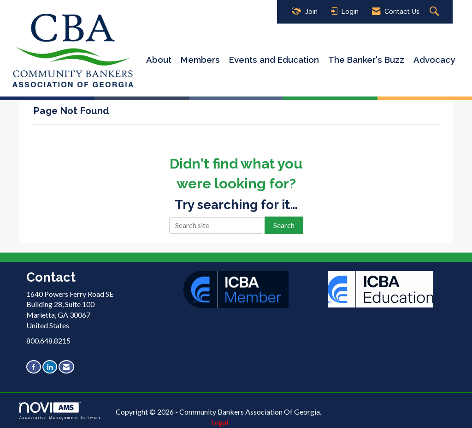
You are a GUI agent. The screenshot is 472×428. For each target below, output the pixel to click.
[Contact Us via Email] (66, 367)
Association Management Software (60, 410)
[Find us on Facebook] (33, 367)
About (158, 59)
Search (284, 225)
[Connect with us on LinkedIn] (49, 367)
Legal (219, 422)
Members (200, 59)
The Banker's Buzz (366, 59)
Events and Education (274, 59)
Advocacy (434, 59)
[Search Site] (435, 12)
